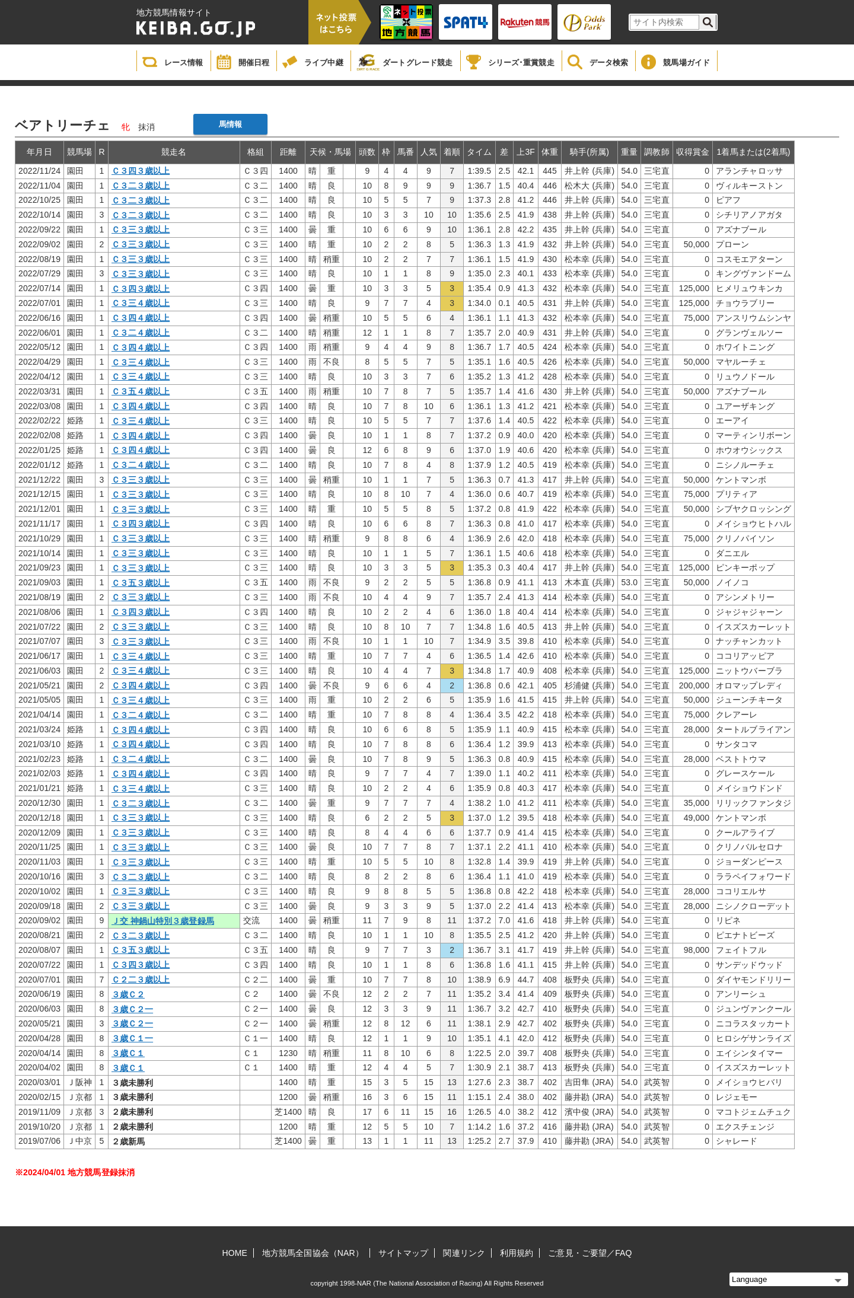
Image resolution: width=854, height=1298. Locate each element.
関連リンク (464, 1253)
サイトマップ (403, 1253)
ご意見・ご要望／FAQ (590, 1253)
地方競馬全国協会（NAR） (313, 1253)
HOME (234, 1253)
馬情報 (230, 124)
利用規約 (516, 1253)
